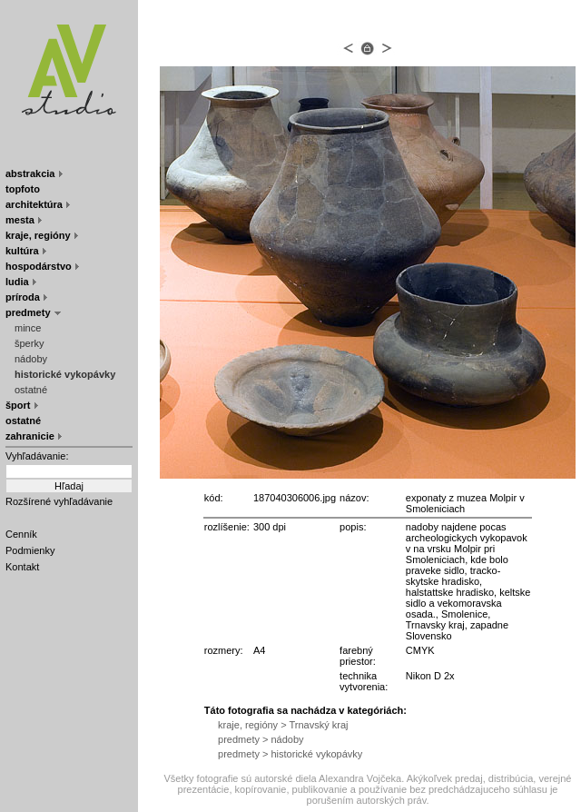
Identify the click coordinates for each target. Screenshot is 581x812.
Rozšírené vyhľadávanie (59, 501)
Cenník (21, 534)
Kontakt (22, 566)
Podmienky (29, 550)
